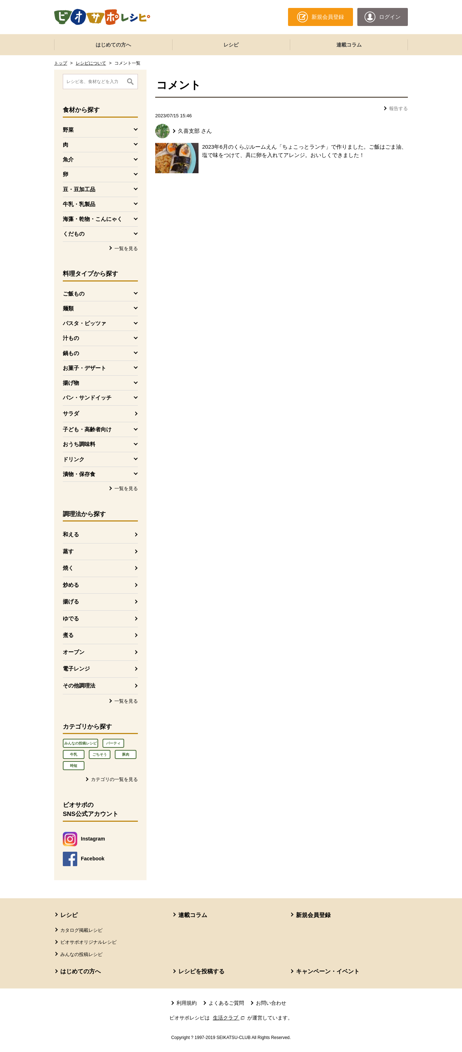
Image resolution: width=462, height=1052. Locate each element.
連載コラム (349, 45)
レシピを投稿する (201, 971)
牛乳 (73, 754)
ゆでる (71, 618)
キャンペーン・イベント (327, 971)
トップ (60, 63)
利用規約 (186, 1003)
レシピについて (91, 63)
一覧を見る (126, 248)
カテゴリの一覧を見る (114, 779)
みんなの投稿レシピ (80, 743)
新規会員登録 (313, 915)
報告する (398, 108)
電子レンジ (76, 668)
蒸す (68, 551)
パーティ (113, 743)
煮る (68, 635)
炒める (71, 585)
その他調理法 (79, 685)
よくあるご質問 (226, 1003)
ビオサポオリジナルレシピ (88, 942)
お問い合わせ (271, 1003)
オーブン (73, 652)
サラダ (71, 413)
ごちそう (99, 754)
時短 (73, 766)
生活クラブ (229, 1018)
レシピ (231, 45)
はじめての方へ (113, 45)
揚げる (71, 601)
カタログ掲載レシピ (81, 930)
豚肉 (125, 754)
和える (71, 534)
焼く (68, 568)
